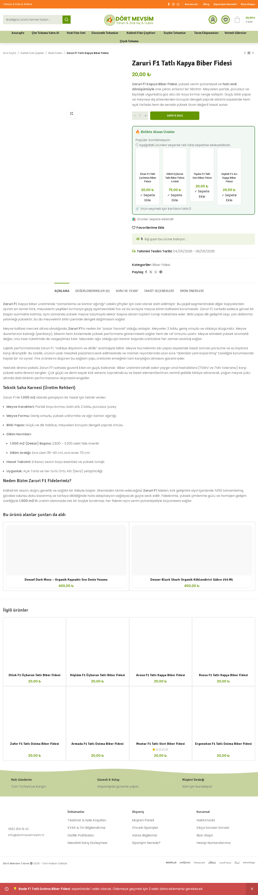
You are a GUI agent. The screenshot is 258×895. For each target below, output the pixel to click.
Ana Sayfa (9, 53)
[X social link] (150, 272)
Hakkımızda (206, 820)
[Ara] (37, 19)
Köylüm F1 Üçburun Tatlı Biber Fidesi (97, 675)
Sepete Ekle (175, 116)
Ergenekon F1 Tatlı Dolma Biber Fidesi (223, 744)
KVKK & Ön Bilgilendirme (86, 828)
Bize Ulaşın (205, 835)
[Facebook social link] (169, 4)
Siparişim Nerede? (146, 843)
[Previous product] (245, 53)
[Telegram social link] (160, 272)
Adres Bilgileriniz (144, 835)
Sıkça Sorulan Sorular (213, 828)
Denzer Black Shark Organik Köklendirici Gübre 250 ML (191, 580)
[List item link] (32, 829)
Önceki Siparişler (145, 828)
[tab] (61, 289)
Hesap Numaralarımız (214, 843)
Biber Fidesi (55, 53)
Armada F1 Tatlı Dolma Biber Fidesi (97, 744)
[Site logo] (129, 19)
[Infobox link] (43, 783)
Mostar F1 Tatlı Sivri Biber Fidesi (160, 744)
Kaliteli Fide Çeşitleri (32, 53)
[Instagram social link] (173, 4)
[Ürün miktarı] (140, 115)
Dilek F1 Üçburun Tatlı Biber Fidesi (34, 675)
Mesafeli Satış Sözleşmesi (87, 843)
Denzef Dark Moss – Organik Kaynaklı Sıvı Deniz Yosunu (66, 580)
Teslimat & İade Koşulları (87, 820)
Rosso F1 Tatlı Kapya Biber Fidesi (223, 675)
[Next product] (253, 53)
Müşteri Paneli (143, 820)
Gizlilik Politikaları (81, 835)
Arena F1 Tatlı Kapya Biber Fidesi (160, 675)
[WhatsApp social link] (178, 4)
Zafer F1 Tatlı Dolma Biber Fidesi (34, 744)
